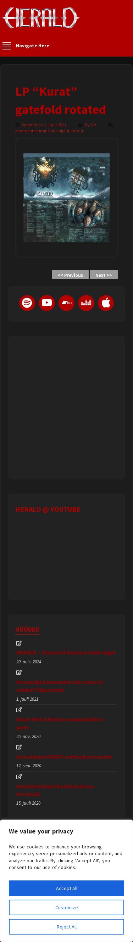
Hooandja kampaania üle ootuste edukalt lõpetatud (59, 685)
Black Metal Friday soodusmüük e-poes (60, 723)
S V (94, 124)
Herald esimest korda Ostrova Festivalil (55, 790)
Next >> (103, 275)
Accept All (66, 888)
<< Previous (70, 275)
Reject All (67, 926)
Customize (66, 907)
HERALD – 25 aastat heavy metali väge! (66, 652)
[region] (66, 881)
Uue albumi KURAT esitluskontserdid (63, 756)
